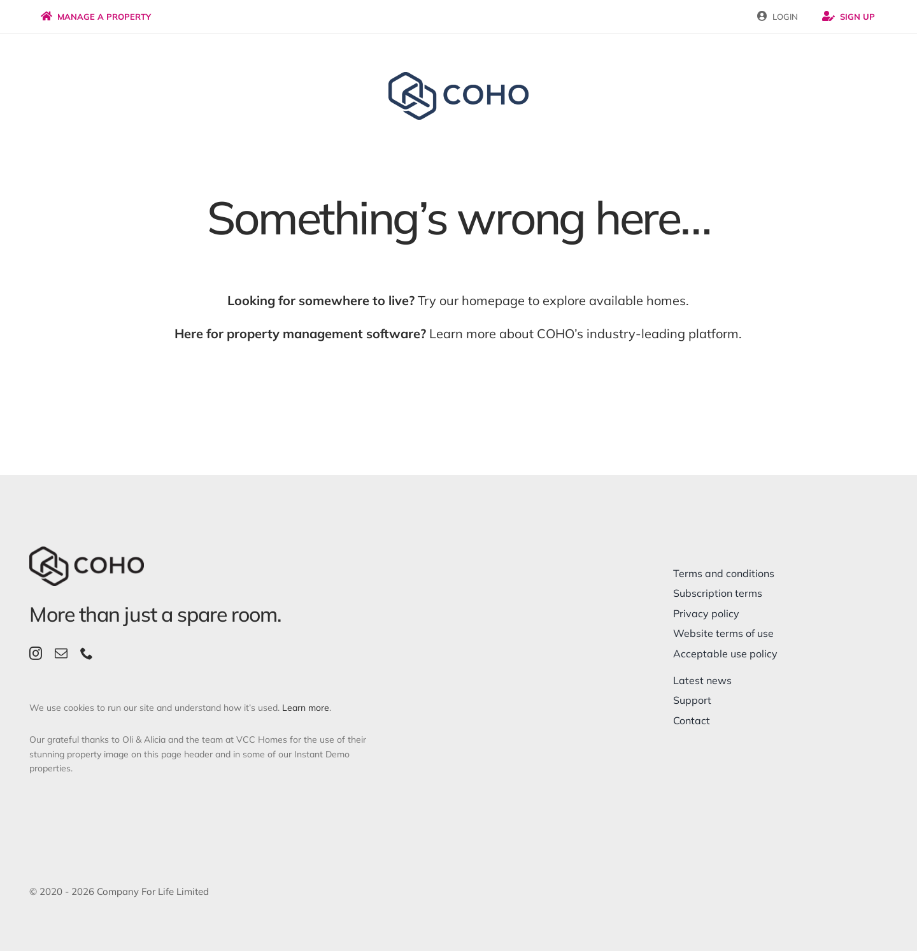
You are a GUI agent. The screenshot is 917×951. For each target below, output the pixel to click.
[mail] (61, 653)
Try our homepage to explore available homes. (458, 300)
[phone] (86, 653)
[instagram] (35, 653)
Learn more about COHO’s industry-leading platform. (458, 333)
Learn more (305, 707)
